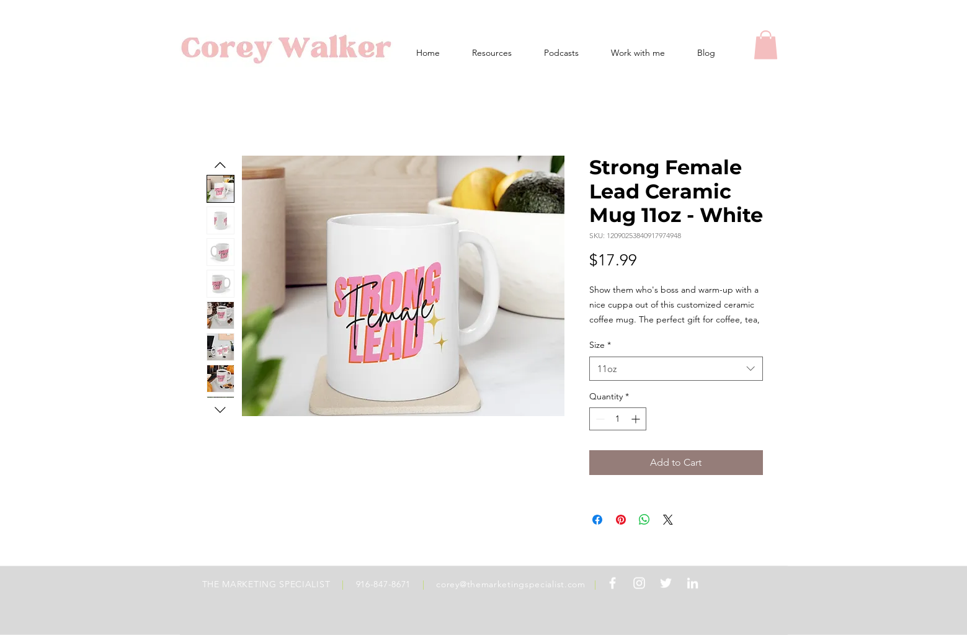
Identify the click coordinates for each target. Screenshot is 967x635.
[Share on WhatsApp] (644, 519)
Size (600, 344)
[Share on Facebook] (597, 519)
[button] (766, 45)
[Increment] (636, 419)
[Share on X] (668, 519)
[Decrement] (599, 419)
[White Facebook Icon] (612, 583)
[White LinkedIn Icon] (692, 583)
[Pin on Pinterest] (620, 519)
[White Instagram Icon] (639, 583)
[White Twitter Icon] (666, 583)
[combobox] (676, 369)
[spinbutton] (618, 419)
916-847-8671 (383, 584)
